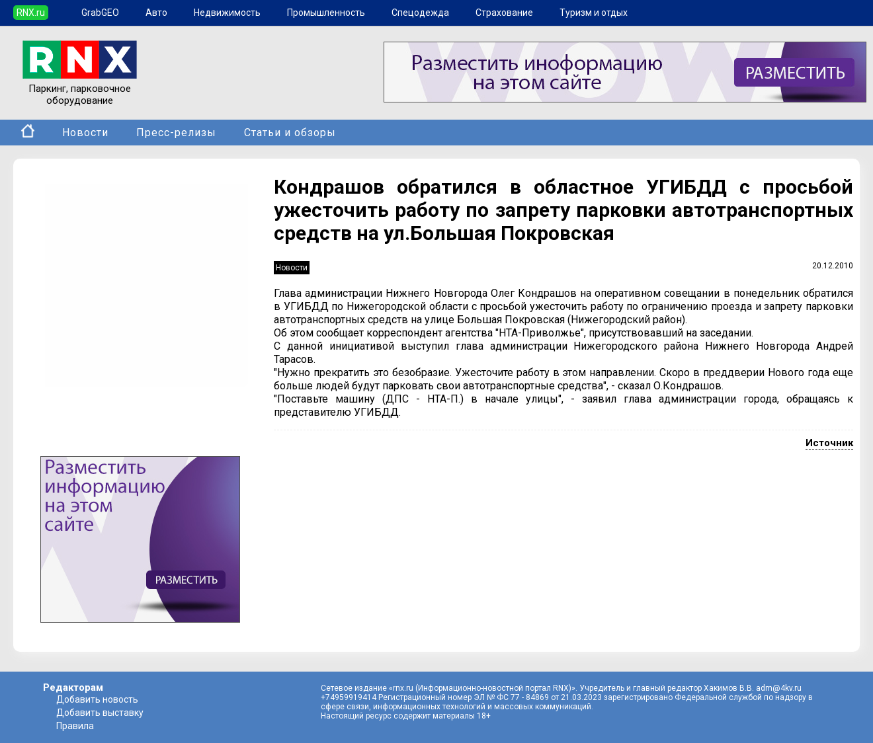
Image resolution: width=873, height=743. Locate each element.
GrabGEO (100, 12)
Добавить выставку (100, 712)
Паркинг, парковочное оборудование (79, 88)
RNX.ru (31, 12)
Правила (75, 726)
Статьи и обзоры (290, 132)
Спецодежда (420, 12)
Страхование (504, 12)
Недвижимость (227, 12)
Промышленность (326, 12)
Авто (156, 12)
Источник (829, 443)
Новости (85, 132)
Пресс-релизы (176, 132)
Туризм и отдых (594, 12)
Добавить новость (97, 699)
